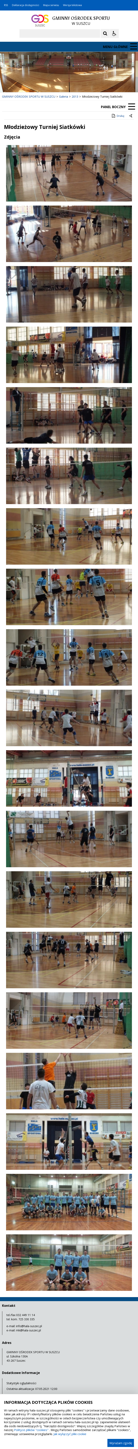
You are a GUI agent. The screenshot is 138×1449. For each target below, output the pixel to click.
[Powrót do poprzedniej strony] (131, 116)
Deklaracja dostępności (25, 5)
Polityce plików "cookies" (31, 1430)
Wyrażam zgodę (120, 1443)
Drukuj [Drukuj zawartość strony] (117, 116)
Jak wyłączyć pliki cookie (69, 1434)
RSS (6, 5)
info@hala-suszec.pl (29, 1326)
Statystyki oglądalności (21, 1383)
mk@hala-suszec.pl (28, 1330)
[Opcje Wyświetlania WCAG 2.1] (114, 33)
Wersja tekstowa (72, 5)
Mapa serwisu (51, 5)
